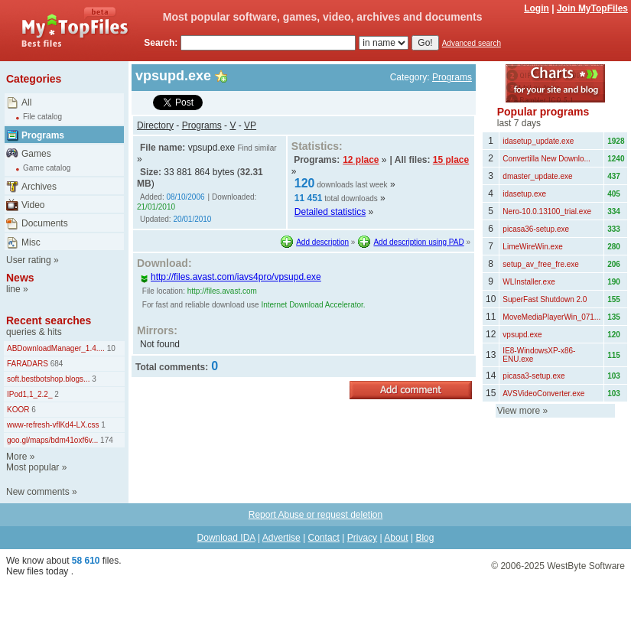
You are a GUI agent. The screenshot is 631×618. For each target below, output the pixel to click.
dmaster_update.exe (537, 176)
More (16, 456)
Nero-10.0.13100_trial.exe (547, 211)
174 (105, 440)
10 (110, 348)
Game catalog (46, 168)
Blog (424, 537)
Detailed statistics (330, 212)
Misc (31, 242)
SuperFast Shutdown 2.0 (545, 299)
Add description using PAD (418, 242)
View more (518, 410)
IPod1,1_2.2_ (30, 394)
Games (36, 153)
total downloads (351, 198)
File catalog (42, 116)
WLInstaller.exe (529, 282)
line (13, 289)
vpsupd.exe (522, 334)
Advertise (281, 537)
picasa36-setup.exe (536, 229)
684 (55, 363)
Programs (42, 135)
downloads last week (352, 185)
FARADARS (27, 363)
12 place (361, 159)
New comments (38, 491)
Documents (44, 223)
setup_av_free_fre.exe (541, 264)
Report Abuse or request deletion (315, 514)
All (26, 102)
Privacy (362, 537)
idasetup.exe (524, 194)
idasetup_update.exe (538, 141)
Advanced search (471, 43)
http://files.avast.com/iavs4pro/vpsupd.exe (230, 277)
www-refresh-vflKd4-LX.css (53, 425)
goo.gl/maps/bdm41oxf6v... (52, 440)
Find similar (256, 148)
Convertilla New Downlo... (546, 158)
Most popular (32, 467)
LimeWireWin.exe (532, 246)
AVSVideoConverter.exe (543, 393)
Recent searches (48, 320)
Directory (155, 125)
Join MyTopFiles (592, 8)
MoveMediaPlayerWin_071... (551, 317)
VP (250, 125)
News (20, 278)
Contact (324, 537)
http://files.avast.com (222, 291)
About (396, 537)
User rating (28, 260)
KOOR (18, 409)
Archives (39, 186)
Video (32, 205)
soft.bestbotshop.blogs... (48, 379)
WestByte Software (586, 566)
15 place (451, 159)
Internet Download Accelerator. (313, 305)
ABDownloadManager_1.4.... (56, 348)
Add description (322, 242)
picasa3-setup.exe (533, 376)
